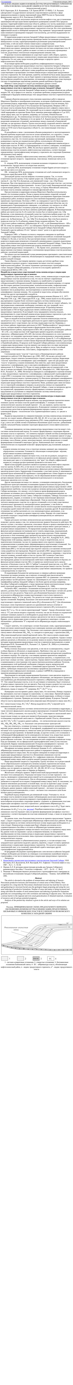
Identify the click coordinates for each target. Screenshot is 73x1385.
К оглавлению (6, 2)
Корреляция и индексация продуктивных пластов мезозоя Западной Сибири (33, 860)
